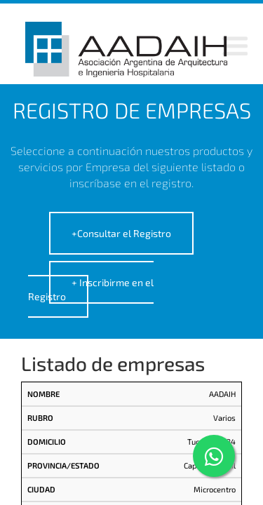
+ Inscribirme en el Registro (91, 289)
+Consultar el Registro (121, 233)
